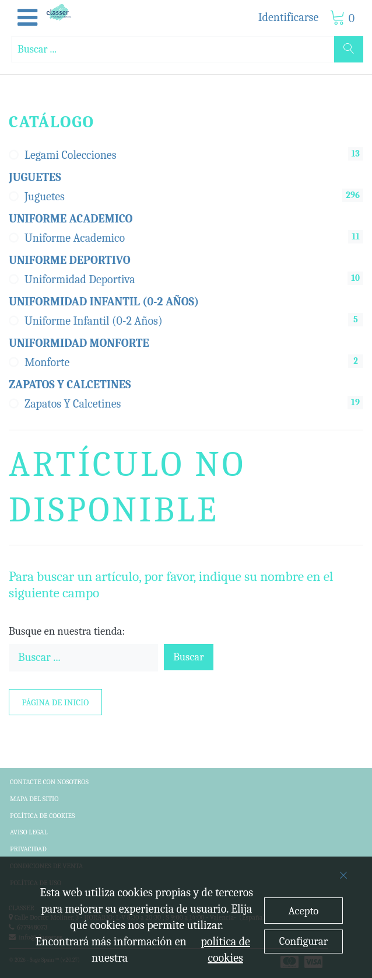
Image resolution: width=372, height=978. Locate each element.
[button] (27, 18)
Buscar (188, 656)
